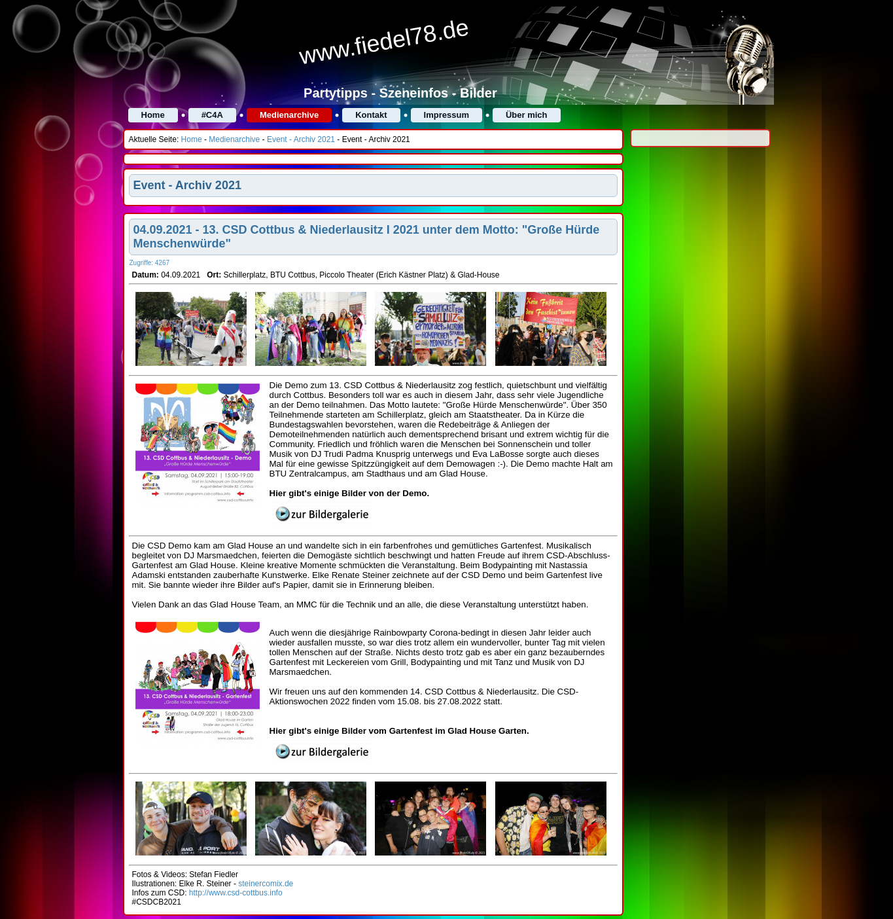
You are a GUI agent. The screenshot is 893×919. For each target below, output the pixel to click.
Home (153, 115)
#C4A (212, 115)
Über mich (527, 115)
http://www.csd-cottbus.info (236, 892)
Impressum (446, 115)
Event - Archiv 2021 (301, 139)
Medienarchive (289, 115)
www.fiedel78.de (383, 42)
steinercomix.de (265, 883)
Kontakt (371, 115)
